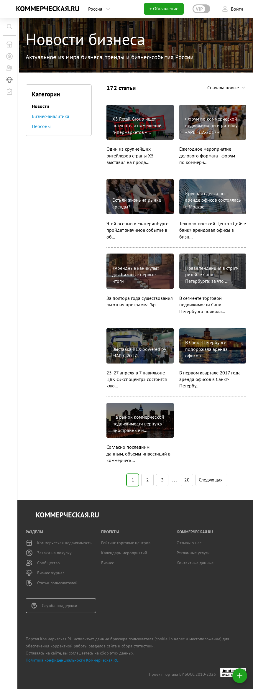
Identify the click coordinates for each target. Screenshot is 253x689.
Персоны (41, 126)
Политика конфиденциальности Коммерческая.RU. (72, 660)
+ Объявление (164, 8)
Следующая (211, 479)
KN (9, 8)
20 (187, 480)
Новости (40, 106)
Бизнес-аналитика (50, 116)
